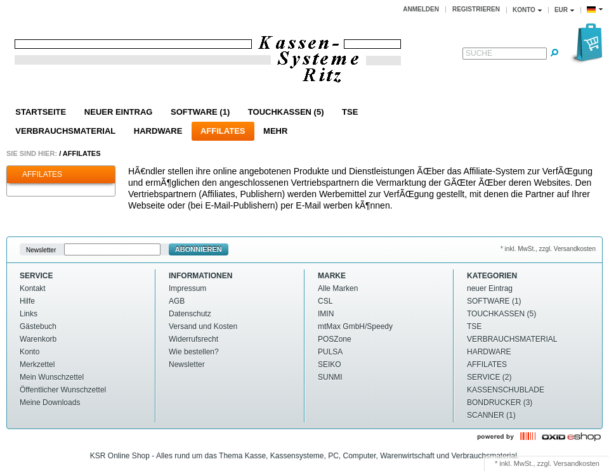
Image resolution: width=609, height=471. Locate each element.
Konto (29, 351)
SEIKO (329, 364)
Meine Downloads (50, 402)
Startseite (40, 112)
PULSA (330, 351)
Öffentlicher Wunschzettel (63, 389)
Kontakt (33, 288)
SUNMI (330, 377)
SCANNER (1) (491, 415)
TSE (350, 112)
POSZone (334, 339)
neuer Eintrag (118, 112)
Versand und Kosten (203, 326)
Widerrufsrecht (193, 339)
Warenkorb (38, 339)
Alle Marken (338, 288)
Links (28, 313)
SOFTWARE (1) (200, 112)
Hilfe (27, 301)
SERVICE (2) (489, 377)
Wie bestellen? (194, 351)
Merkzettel (37, 364)
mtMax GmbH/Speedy (355, 326)
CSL (325, 301)
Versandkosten (576, 463)
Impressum (187, 288)
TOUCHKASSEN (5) (286, 112)
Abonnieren (198, 249)
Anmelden (421, 9)
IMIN (326, 313)
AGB (177, 301)
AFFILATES (223, 131)
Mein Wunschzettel (52, 377)
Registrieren (476, 9)
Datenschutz (190, 313)
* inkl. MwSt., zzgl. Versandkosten (548, 248)
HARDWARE (158, 131)
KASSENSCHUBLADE (505, 389)
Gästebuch (38, 326)
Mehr (275, 131)
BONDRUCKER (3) (499, 402)
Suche (479, 53)
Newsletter (41, 249)
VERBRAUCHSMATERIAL (65, 131)
